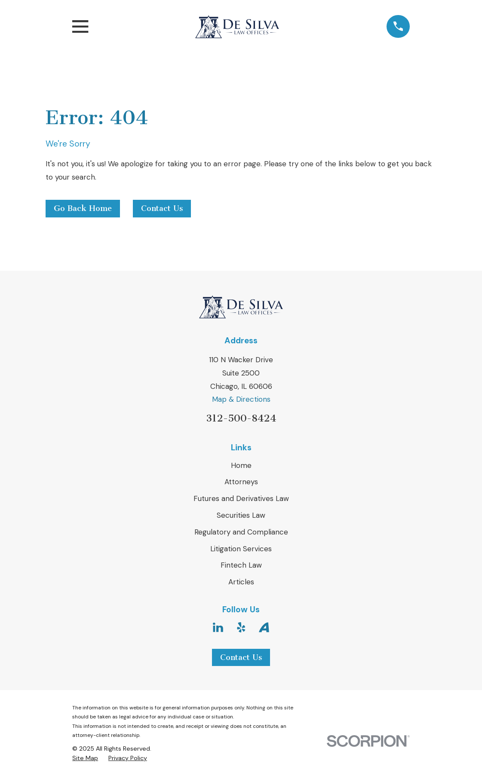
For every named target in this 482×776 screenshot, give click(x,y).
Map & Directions (241, 399)
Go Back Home (83, 208)
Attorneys (241, 481)
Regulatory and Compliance (241, 532)
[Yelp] (241, 627)
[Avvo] (264, 627)
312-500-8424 (241, 418)
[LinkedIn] (218, 627)
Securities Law (241, 515)
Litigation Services (241, 548)
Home (241, 465)
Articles (241, 582)
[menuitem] (85, 758)
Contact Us (162, 208)
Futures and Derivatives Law (241, 498)
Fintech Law (241, 565)
